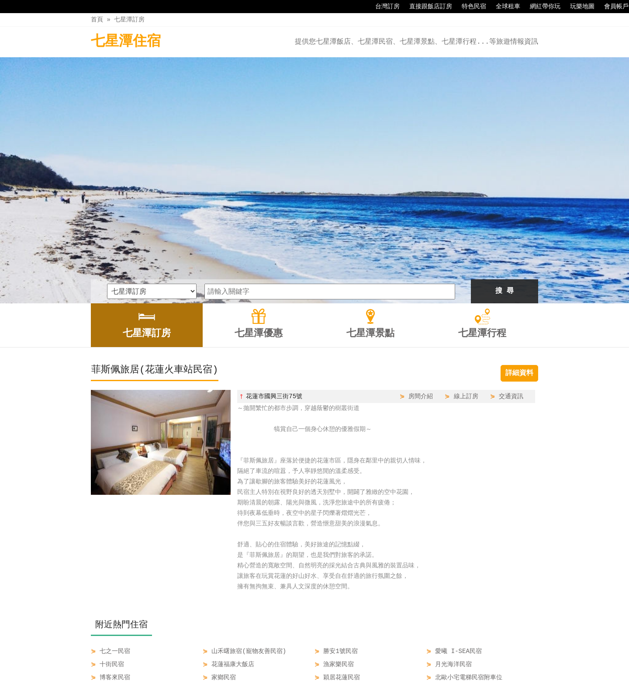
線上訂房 (466, 281)
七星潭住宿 (126, 41)
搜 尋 (504, 176)
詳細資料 (519, 258)
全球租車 (503, 6)
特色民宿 (469, 6)
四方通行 (316, 674)
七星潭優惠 (290, 655)
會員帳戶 (612, 6)
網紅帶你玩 (540, 6)
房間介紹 (420, 281)
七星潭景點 (334, 655)
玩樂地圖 (577, 6)
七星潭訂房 (129, 19)
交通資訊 (511, 281)
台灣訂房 (383, 6)
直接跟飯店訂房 (426, 6)
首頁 (97, 19)
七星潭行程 (378, 655)
